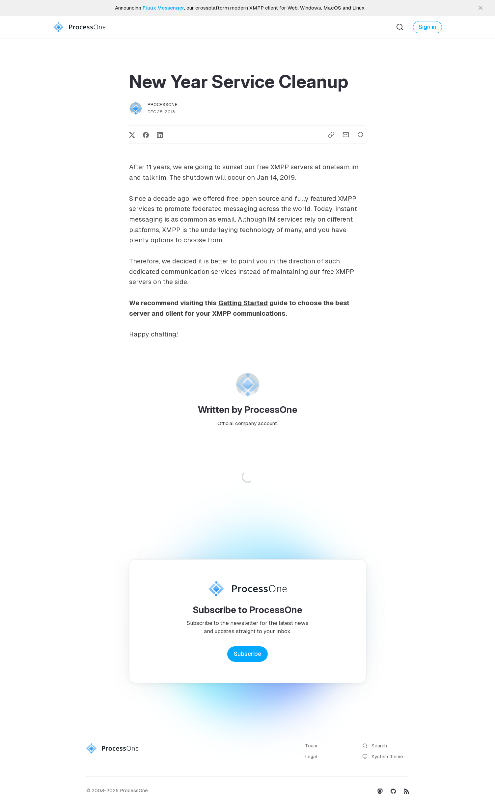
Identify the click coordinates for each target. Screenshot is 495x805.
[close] (480, 8)
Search (374, 746)
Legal (311, 756)
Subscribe (247, 654)
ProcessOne (163, 104)
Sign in (427, 27)
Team (311, 745)
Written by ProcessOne (247, 409)
